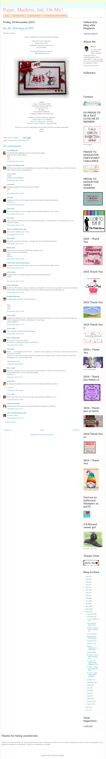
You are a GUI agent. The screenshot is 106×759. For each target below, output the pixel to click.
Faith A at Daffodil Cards (15, 229)
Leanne (9, 315)
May (88, 693)
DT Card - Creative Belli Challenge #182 (92, 668)
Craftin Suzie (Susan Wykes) (16, 263)
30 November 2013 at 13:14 (15, 324)
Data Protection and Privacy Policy (55, 16)
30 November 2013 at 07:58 (15, 311)
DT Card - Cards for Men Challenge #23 (93, 656)
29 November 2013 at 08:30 (15, 204)
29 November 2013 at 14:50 (15, 234)
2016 (87, 603)
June (89, 690)
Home (7, 16)
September (90, 682)
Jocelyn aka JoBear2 (14, 165)
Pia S (8, 218)
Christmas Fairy (92, 641)
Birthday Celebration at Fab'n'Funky (92, 648)
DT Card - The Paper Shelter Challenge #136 (92, 662)
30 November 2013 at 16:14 (15, 334)
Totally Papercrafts (41, 43)
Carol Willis (10, 150)
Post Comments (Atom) (46, 434)
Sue (8, 197)
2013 (87, 611)
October (89, 680)
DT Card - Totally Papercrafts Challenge (92, 674)
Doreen (9, 328)
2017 (87, 601)
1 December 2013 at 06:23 (15, 364)
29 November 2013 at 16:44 (15, 268)
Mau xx (9, 368)
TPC (28, 140)
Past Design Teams (18, 16)
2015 (87, 606)
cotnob (9, 272)
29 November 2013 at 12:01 (15, 214)
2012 (87, 707)
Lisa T (9, 394)
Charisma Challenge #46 (38, 121)
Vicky (9, 349)
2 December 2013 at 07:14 (15, 377)
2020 (87, 592)
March (89, 698)
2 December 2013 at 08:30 (15, 390)
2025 (87, 579)
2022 (87, 587)
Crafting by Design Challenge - (36, 123)
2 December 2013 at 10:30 (15, 399)
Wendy (9, 247)
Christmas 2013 (12, 140)
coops (9, 381)
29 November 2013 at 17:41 (15, 281)
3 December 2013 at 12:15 (15, 409)
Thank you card (91, 643)
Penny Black (22, 140)
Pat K (94, 46)
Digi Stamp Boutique (42, 53)
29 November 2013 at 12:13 (15, 225)
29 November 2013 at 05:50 (15, 193)
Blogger (61, 755)
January (89, 704)
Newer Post (7, 430)
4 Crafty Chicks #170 (38, 119)
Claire (9, 208)
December (90, 614)
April (88, 696)
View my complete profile (91, 65)
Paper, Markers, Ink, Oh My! (33, 10)
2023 (87, 584)
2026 (87, 576)
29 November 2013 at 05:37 (15, 180)
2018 (87, 598)
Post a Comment (10, 422)
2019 (87, 595)
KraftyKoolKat (11, 296)
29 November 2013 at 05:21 (15, 161)
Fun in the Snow (92, 634)
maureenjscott (11, 403)
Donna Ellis (10, 285)
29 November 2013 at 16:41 (15, 259)
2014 (87, 609)
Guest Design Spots (34, 16)
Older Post (76, 430)
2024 (87, 582)
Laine (9, 184)
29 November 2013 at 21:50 (15, 292)
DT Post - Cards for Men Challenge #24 (93, 629)
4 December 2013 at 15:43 (15, 418)
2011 (87, 710)
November (90, 616)
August (89, 685)
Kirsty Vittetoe (11, 338)
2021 (87, 590)
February (90, 701)
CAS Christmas (91, 652)
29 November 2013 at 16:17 (15, 243)
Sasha (9, 238)
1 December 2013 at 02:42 (15, 345)
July (88, 688)
